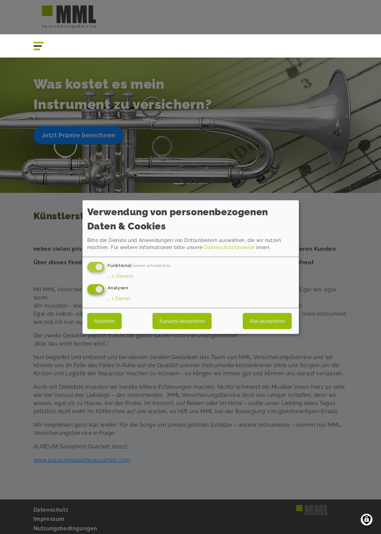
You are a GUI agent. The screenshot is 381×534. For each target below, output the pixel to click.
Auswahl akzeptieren (182, 321)
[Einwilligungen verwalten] (367, 520)
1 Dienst (119, 298)
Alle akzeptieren (267, 321)
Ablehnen (104, 321)
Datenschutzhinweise (229, 247)
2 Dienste (121, 276)
